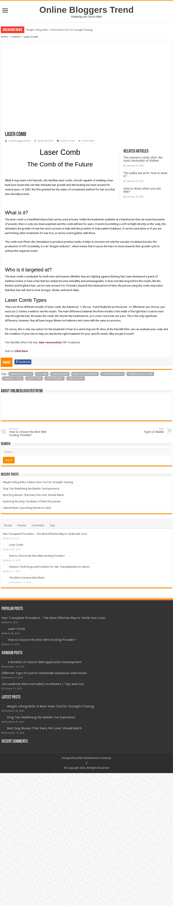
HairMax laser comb (141, 400)
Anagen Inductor (21, 400)
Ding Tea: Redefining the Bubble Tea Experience (31, 515)
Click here (21, 377)
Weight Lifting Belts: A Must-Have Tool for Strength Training (59, 29)
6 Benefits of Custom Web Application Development (44, 688)
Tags (52, 551)
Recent (8, 551)
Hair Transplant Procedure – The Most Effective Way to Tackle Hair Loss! (45, 560)
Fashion (15, 36)
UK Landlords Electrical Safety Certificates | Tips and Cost (43, 710)
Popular (21, 551)
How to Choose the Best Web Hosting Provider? (30, 458)
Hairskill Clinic (13, 405)
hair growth (60, 400)
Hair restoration (50, 368)
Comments (38, 551)
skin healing (76, 405)
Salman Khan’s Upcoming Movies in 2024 (27, 534)
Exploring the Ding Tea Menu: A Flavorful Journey (31, 527)
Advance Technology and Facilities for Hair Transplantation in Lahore (49, 593)
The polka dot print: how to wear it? (145, 174)
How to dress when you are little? (142, 190)
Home (4, 36)
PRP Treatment (55, 405)
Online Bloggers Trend (86, 10)
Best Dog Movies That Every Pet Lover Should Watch (33, 521)
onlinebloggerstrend (19, 141)
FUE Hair (42, 400)
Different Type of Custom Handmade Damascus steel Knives (44, 699)
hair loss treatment (85, 400)
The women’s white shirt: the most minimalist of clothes (143, 159)
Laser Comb (34, 405)
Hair (72, 141)
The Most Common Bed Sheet (26, 604)
